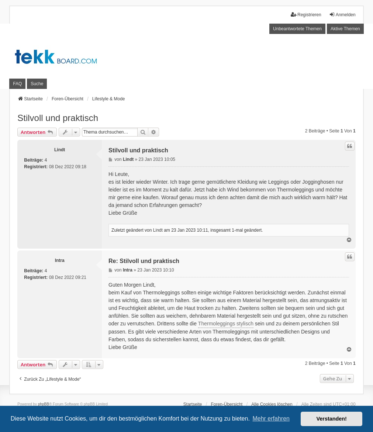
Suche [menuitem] (37, 83)
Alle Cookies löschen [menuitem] (271, 404)
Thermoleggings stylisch (225, 323)
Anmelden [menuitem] (342, 14)
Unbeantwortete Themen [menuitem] (297, 28)
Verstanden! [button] (332, 419)
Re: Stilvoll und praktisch (143, 261)
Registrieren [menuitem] (306, 14)
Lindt (59, 149)
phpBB (43, 404)
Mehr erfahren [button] (271, 418)
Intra (60, 260)
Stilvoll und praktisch (57, 118)
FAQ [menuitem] (17, 83)
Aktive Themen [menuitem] (345, 28)
